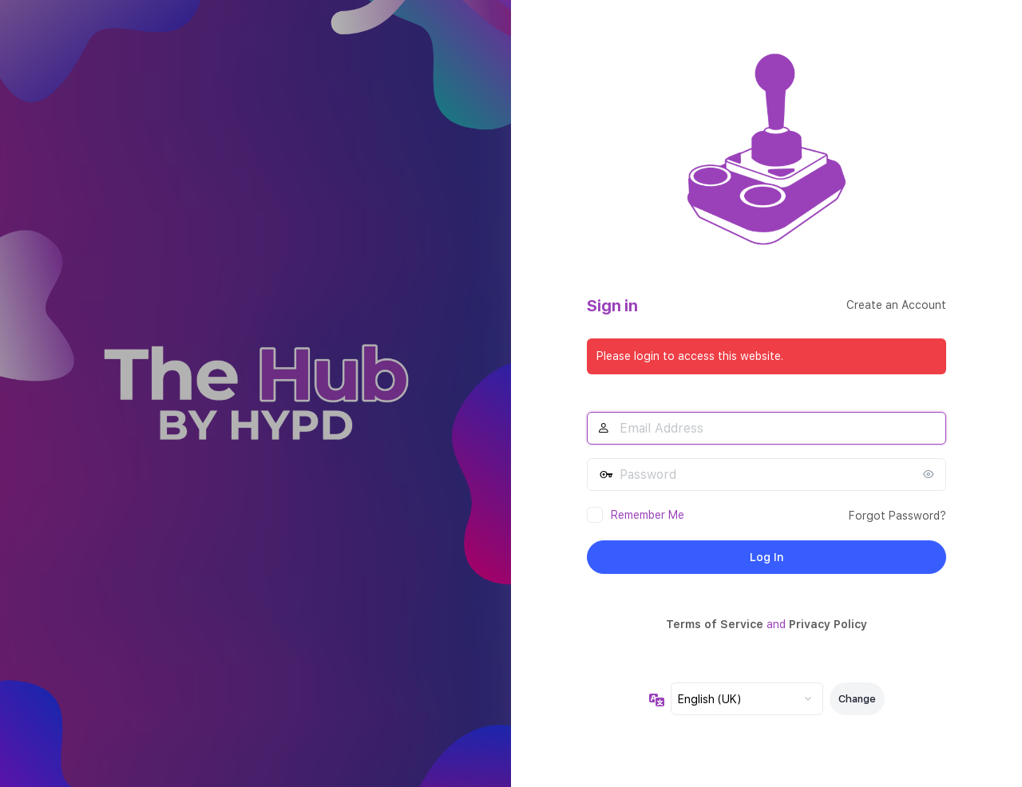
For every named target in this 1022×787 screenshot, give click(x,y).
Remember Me (647, 514)
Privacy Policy (828, 624)
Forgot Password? (897, 515)
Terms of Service (714, 624)
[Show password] (930, 474)
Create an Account (896, 305)
